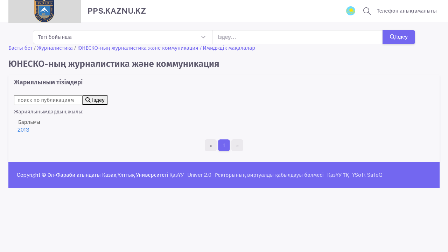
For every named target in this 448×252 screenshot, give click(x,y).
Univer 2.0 (199, 175)
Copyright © (31, 175)
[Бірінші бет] (211, 145)
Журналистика (55, 48)
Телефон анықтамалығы (407, 11)
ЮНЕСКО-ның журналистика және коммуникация (137, 48)
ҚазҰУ (176, 175)
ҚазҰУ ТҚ (338, 175)
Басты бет (20, 48)
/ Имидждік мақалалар (227, 48)
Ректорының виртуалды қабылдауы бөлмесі (269, 175)
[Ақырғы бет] (237, 145)
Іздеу (399, 37)
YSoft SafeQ (367, 175)
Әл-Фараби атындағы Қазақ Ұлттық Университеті (108, 175)
